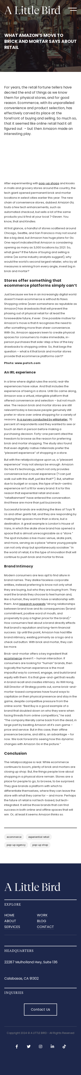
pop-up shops (49, 183)
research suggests (32, 604)
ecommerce (13, 658)
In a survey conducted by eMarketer (42, 419)
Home (9, 915)
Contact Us (40, 1009)
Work (42, 915)
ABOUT (10, 921)
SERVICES (12, 927)
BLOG (41, 921)
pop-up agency (16, 845)
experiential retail (38, 837)
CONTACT (45, 927)
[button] (72, 9)
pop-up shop (40, 845)
